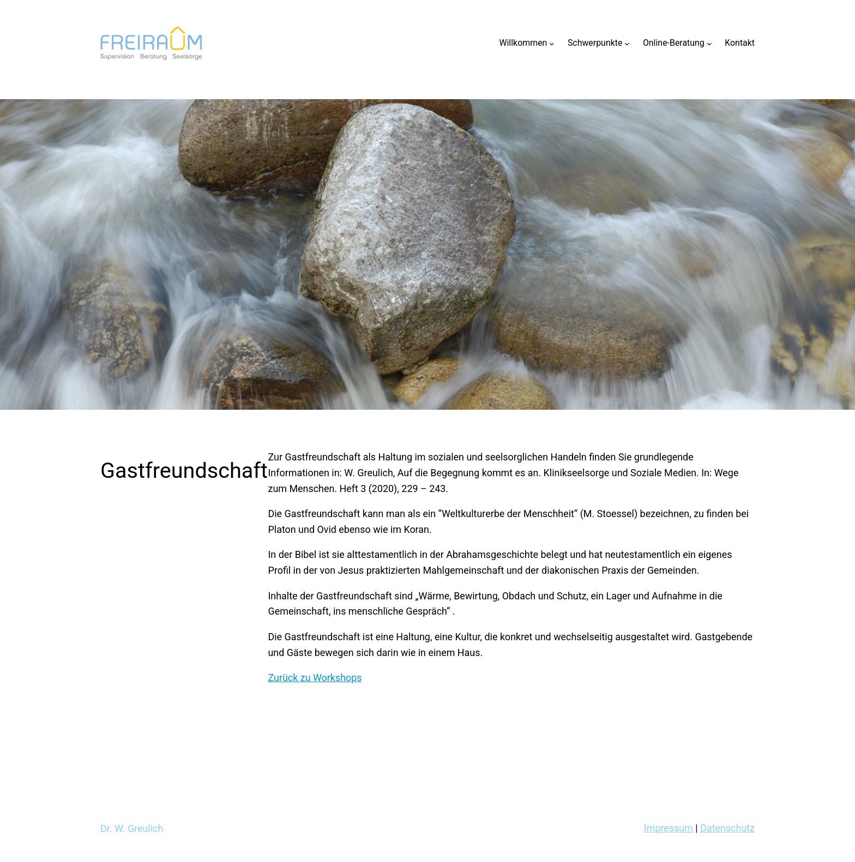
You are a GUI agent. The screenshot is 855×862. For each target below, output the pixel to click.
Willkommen (523, 43)
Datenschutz (727, 828)
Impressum (668, 828)
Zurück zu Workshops (315, 677)
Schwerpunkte (595, 43)
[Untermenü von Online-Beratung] (709, 43)
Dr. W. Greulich (131, 828)
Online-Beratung (674, 43)
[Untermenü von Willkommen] (552, 43)
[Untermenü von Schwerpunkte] (627, 43)
